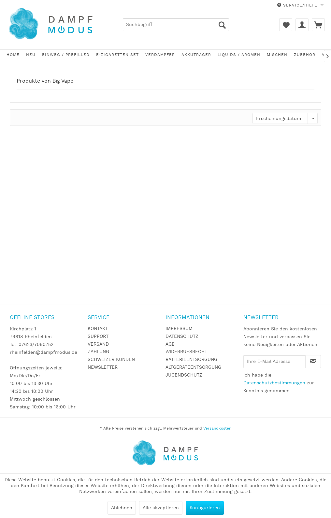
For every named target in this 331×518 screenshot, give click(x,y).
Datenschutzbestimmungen (274, 383)
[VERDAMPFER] (160, 55)
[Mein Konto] (302, 24)
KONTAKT (98, 329)
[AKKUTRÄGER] (196, 55)
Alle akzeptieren (161, 508)
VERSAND (98, 344)
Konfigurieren (205, 508)
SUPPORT (98, 336)
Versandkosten (217, 428)
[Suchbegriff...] (176, 24)
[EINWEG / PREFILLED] (66, 55)
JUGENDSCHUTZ (184, 375)
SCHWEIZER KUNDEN (111, 360)
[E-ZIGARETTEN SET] (117, 55)
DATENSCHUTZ (182, 336)
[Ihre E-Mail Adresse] (274, 361)
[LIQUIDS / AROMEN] (239, 55)
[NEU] (31, 55)
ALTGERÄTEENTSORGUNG (193, 367)
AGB (170, 344)
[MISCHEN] (277, 55)
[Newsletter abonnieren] (313, 361)
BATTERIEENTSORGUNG (191, 360)
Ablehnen (121, 508)
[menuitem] (176, 24)
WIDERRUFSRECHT (186, 352)
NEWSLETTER (103, 367)
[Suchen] (222, 24)
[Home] (13, 55)
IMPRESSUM (179, 329)
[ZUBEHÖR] (305, 55)
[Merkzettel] (285, 24)
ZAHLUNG (98, 352)
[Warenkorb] (318, 24)
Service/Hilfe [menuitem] (298, 5)
